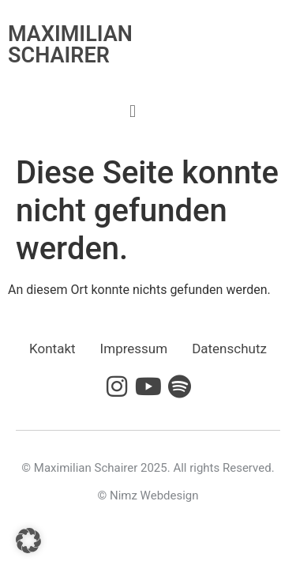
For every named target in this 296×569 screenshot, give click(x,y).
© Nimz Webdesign (147, 495)
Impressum (134, 348)
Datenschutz (229, 348)
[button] (132, 111)
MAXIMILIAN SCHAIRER (70, 44)
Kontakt (52, 348)
